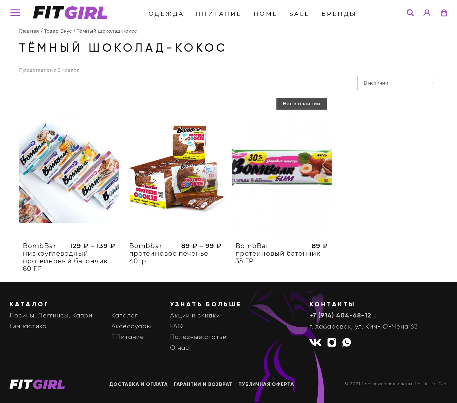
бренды (339, 13)
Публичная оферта (266, 384)
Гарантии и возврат (203, 384)
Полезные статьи (198, 337)
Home (266, 13)
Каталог (124, 315)
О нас (179, 348)
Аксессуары (131, 326)
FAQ (176, 326)
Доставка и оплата (138, 384)
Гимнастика (28, 326)
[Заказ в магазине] (397, 83)
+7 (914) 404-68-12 (340, 316)
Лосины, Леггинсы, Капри (51, 315)
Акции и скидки (195, 315)
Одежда (166, 13)
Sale (299, 13)
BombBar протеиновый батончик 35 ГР (278, 253)
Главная (29, 31)
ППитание (219, 13)
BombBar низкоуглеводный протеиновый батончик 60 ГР (65, 257)
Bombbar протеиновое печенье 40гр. (168, 253)
